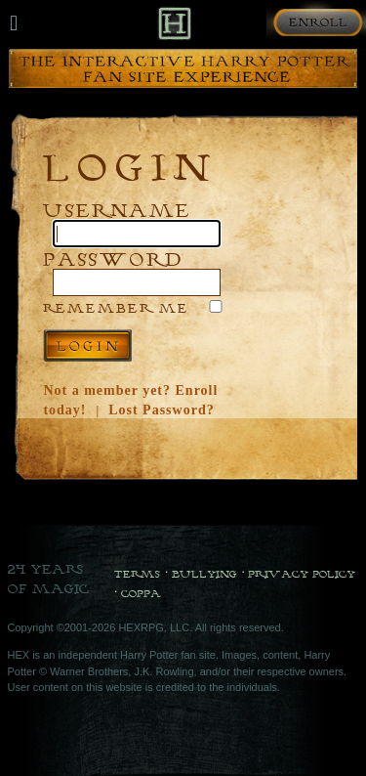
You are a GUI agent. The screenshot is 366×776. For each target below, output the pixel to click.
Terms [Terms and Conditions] (137, 574)
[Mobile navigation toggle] (14, 23)
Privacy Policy (301, 574)
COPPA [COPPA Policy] (141, 593)
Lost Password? (161, 410)
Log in (87, 345)
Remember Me (116, 308)
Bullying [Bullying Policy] (204, 574)
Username (117, 209)
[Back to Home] (174, 23)
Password (113, 258)
